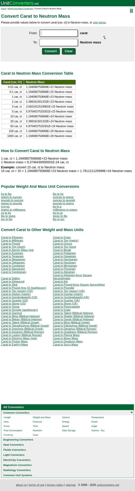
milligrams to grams (65, 209)
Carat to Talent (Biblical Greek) (20, 322)
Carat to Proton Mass (14, 341)
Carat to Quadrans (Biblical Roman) (75, 332)
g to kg (5, 206)
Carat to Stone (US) (13, 303)
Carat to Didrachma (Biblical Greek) (75, 325)
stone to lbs (60, 216)
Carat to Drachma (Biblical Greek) (22, 328)
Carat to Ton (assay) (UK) (69, 291)
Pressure (37, 421)
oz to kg (6, 212)
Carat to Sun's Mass (65, 344)
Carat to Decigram (64, 262)
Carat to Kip (60, 281)
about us (21, 484)
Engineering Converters (18, 439)
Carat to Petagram (64, 253)
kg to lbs (6, 194)
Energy (65, 421)
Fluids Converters (14, 449)
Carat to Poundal (63, 287)
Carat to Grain (61, 309)
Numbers (37, 430)
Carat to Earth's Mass (14, 344)
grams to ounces (11, 197)
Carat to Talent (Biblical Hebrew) (73, 313)
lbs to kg (58, 194)
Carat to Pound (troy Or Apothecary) (23, 287)
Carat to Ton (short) (13, 246)
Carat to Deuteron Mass (68, 341)
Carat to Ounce (62, 243)
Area (6, 421)
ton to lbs (6, 219)
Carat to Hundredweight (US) (19, 297)
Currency (8, 435)
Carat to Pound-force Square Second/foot (79, 284)
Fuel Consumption (13, 430)
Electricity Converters (17, 459)
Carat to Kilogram (12, 237)
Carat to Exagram (12, 253)
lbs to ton (58, 219)
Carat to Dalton (10, 278)
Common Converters (16, 412)
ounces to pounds (64, 200)
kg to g (57, 206)
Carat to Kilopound (12, 281)
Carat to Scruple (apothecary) (19, 309)
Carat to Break (62, 250)
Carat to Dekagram (13, 262)
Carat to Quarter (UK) (66, 300)
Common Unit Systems (17, 475)
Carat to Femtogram (13, 272)
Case (35, 435)
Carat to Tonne (10, 306)
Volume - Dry (97, 430)
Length (7, 417)
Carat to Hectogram (65, 259)
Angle (94, 426)
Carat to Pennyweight (66, 306)
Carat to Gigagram (64, 256)
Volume (66, 417)
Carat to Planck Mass (66, 335)
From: (33, 33)
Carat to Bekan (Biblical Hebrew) (21, 319)
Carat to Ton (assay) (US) (17, 291)
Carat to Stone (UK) (65, 303)
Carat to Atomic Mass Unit (17, 250)
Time (35, 426)
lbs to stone (8, 216)
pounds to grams (63, 203)
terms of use (36, 484)
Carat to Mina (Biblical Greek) (71, 322)
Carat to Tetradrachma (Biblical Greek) (25, 325)
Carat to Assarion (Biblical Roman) (22, 332)
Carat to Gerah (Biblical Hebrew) (73, 319)
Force (6, 426)
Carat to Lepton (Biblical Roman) (21, 335)
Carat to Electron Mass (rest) (19, 338)
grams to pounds (11, 203)
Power (94, 421)
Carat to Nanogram (13, 268)
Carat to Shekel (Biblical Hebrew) (73, 316)
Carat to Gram (62, 237)
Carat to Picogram (64, 268)
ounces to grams (63, 197)
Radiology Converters (17, 470)
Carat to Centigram (13, 265)
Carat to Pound (10, 243)
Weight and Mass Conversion (20, 9)
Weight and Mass (41, 417)
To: (35, 42)
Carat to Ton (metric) (66, 240)
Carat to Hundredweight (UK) (71, 297)
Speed (65, 426)
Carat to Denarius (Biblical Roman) (74, 328)
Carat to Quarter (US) (14, 300)
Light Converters (13, 454)
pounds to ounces (12, 200)
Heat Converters (13, 444)
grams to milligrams (13, 209)
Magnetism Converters (17, 464)
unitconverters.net (108, 484)
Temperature (97, 417)
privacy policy (55, 484)
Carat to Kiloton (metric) (16, 294)
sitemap (71, 484)
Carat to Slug (9, 284)
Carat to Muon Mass (65, 338)
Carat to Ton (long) (64, 246)
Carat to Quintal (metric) (68, 294)
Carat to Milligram (12, 240)
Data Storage (69, 430)
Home (3, 9)
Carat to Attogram (64, 272)
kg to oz (58, 212)
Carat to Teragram (12, 256)
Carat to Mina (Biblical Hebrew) (20, 316)
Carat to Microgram (65, 265)
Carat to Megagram (13, 259)
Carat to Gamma (11, 313)
